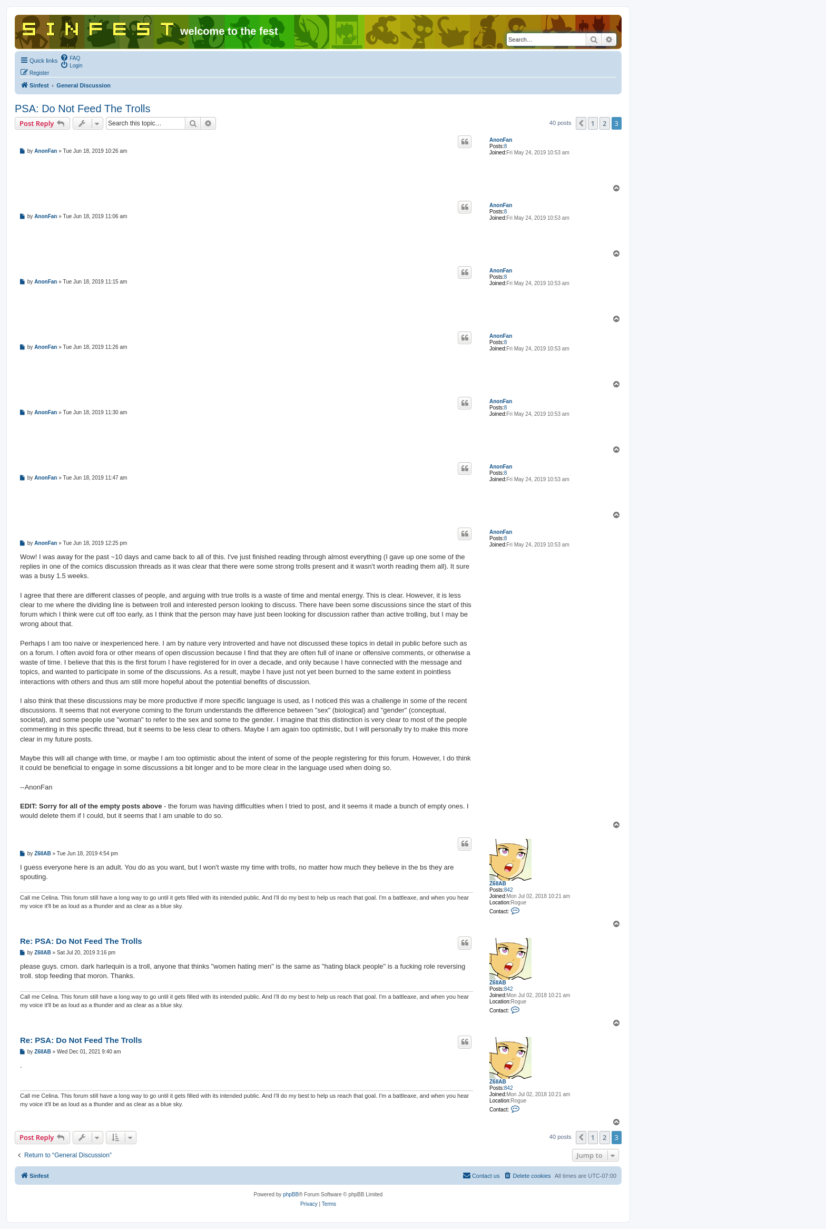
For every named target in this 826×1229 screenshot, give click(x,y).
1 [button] (593, 123)
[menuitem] (70, 57)
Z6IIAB (497, 883)
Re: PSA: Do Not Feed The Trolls (81, 941)
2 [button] (604, 123)
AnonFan (500, 140)
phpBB (291, 1194)
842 (508, 890)
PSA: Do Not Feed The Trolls (83, 108)
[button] (581, 123)
